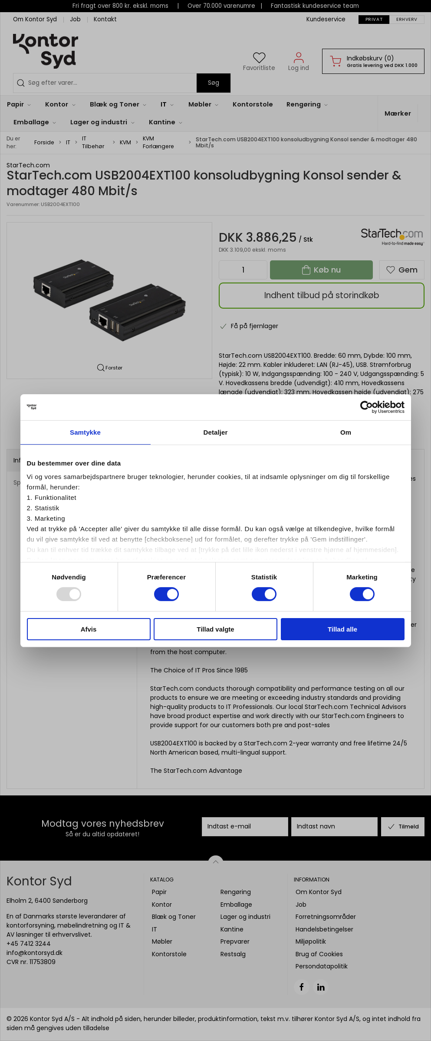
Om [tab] (345, 432)
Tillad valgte (215, 629)
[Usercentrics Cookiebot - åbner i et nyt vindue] (367, 406)
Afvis (89, 629)
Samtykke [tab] (85, 432)
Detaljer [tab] (216, 432)
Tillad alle (342, 629)
